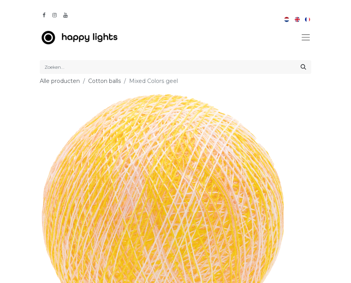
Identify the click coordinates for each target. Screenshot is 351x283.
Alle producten (60, 81)
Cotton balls (104, 81)
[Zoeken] (303, 67)
